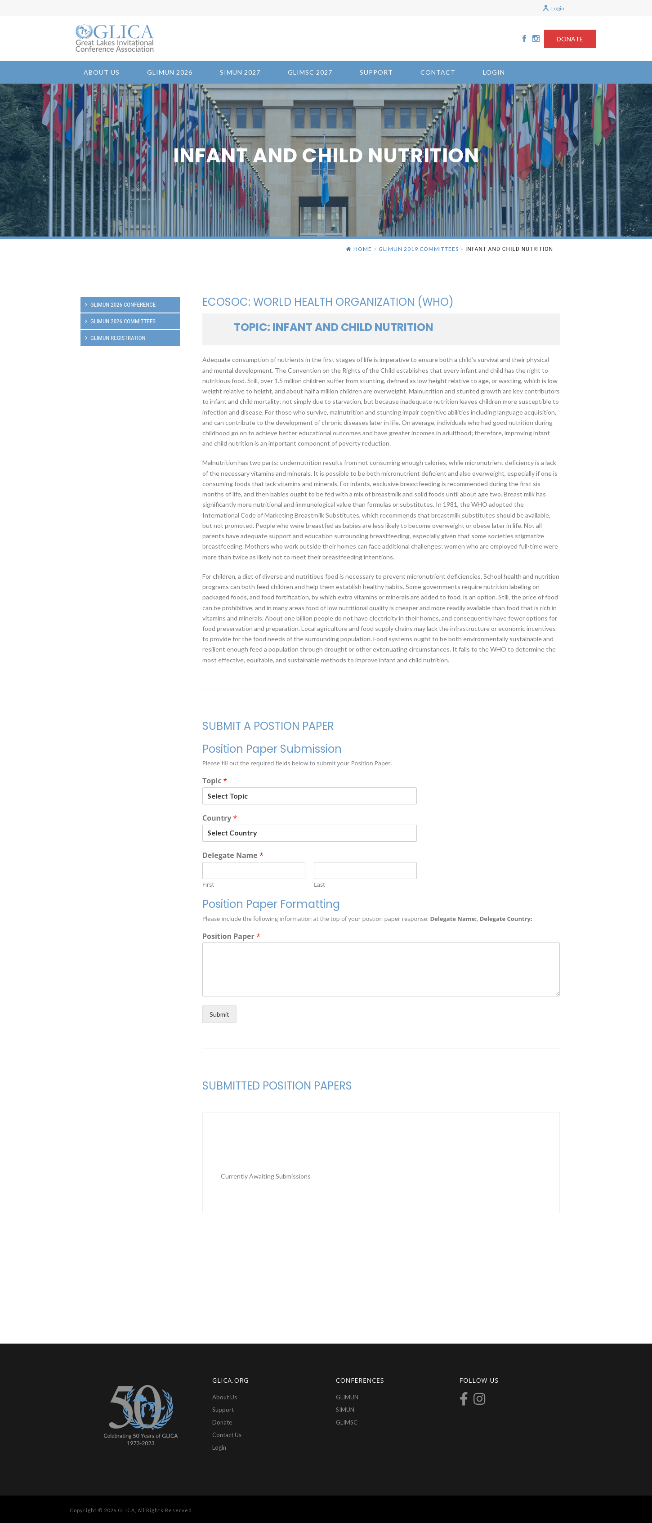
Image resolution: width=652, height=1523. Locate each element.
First (208, 885)
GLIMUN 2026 (169, 72)
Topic (214, 781)
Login (553, 8)
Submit (219, 1014)
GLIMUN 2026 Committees (120, 321)
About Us (102, 72)
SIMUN (345, 1409)
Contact (438, 72)
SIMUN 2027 (240, 72)
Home (359, 249)
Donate (222, 1422)
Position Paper (231, 936)
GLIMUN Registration (115, 338)
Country (219, 818)
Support (376, 72)
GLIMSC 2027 (310, 72)
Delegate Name (232, 855)
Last (319, 885)
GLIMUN (347, 1397)
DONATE (570, 39)
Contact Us (226, 1434)
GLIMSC (346, 1422)
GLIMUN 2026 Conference (120, 304)
